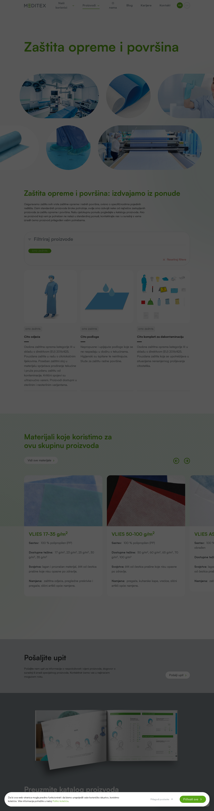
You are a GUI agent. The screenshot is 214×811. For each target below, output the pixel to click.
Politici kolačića (60, 801)
